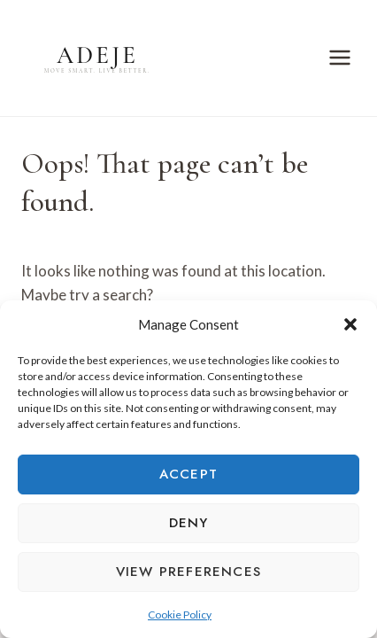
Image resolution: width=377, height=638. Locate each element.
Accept (188, 474)
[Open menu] (339, 58)
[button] (350, 324)
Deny (189, 523)
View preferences (188, 571)
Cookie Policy (180, 614)
